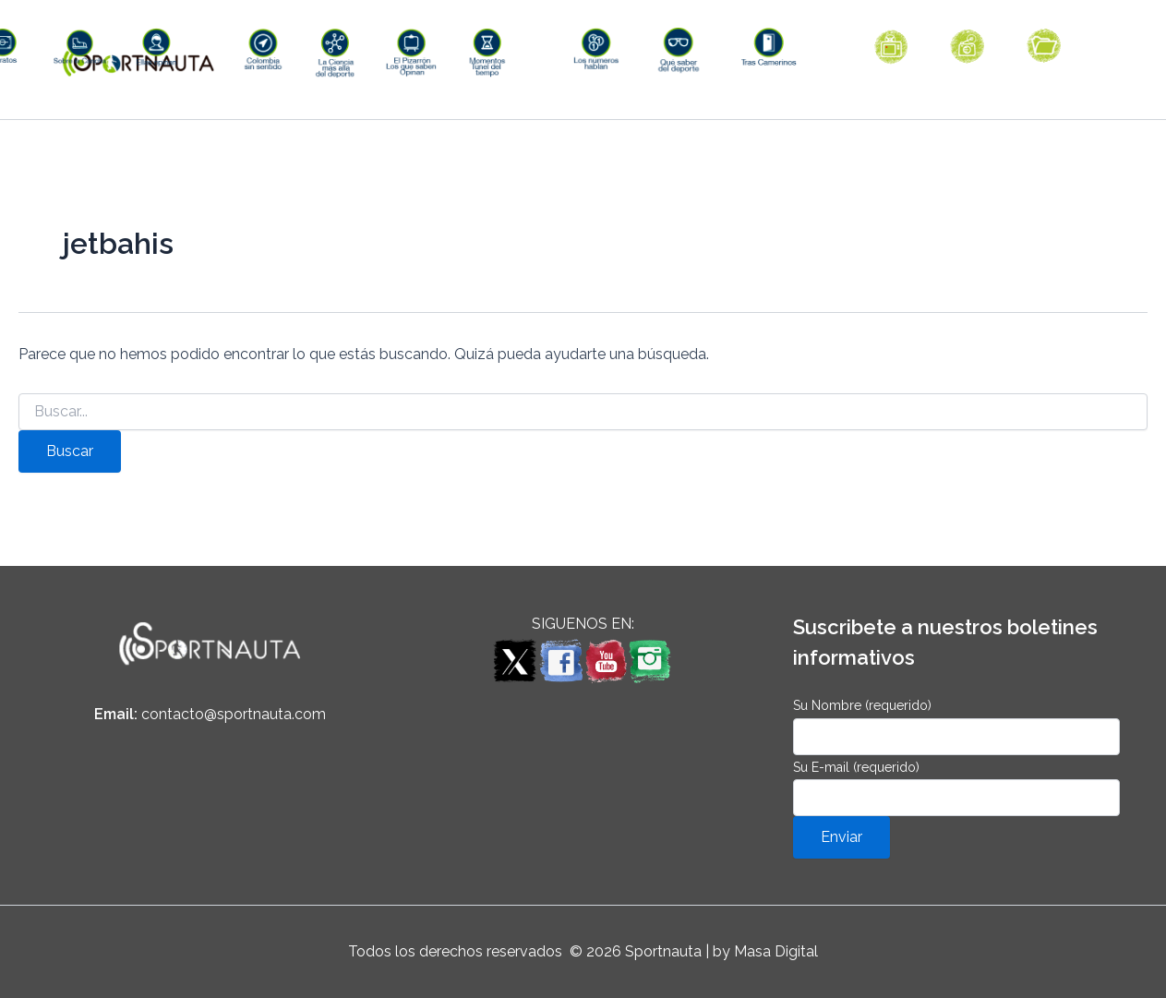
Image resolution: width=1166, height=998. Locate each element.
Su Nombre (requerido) (956, 726)
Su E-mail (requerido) (956, 788)
